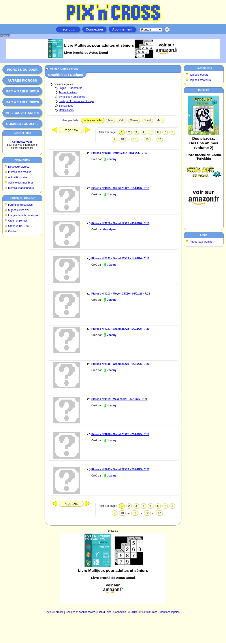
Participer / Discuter (22, 198)
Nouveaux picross (18, 166)
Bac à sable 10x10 (22, 91)
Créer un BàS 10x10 (20, 226)
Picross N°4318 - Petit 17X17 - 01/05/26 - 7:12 (119, 153)
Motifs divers (66, 110)
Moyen (134, 120)
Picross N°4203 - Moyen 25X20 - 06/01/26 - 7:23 (120, 293)
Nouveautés (22, 160)
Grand (147, 120)
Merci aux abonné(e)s (21, 187)
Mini (110, 120)
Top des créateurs (200, 80)
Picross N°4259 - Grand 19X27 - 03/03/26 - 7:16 (120, 223)
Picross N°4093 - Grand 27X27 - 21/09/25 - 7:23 (120, 469)
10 (122, 139)
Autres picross (22, 80)
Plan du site (104, 612)
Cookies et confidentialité (80, 612)
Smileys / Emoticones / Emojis (76, 101)
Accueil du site (55, 612)
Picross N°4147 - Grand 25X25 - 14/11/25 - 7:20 (120, 328)
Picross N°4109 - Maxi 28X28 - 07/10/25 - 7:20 (119, 399)
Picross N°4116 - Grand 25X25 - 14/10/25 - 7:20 (120, 364)
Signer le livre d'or (18, 210)
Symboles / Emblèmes (72, 96)
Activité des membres (21, 182)
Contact (12, 231)
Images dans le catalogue (23, 215)
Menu (53, 68)
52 (159, 139)
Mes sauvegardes (22, 113)
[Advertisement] (113, 568)
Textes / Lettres (68, 92)
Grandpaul (109, 229)
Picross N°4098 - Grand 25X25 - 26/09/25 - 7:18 (120, 434)
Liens (203, 235)
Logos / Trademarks (70, 88)
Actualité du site (17, 177)
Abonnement (122, 29)
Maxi (159, 120)
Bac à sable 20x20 (22, 102)
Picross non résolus (19, 172)
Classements (204, 68)
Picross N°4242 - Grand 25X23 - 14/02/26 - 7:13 (120, 258)
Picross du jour (22, 69)
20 (147, 139)
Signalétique (66, 105)
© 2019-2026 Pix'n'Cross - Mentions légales (154, 612)
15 (134, 139)
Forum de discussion (20, 204)
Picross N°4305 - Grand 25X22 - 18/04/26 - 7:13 (120, 188)
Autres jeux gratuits (201, 241)
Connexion (94, 29)
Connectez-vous (22, 141)
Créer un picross (18, 220)
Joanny (111, 159)
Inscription (68, 29)
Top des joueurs (199, 74)
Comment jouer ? (22, 124)
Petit (121, 120)
